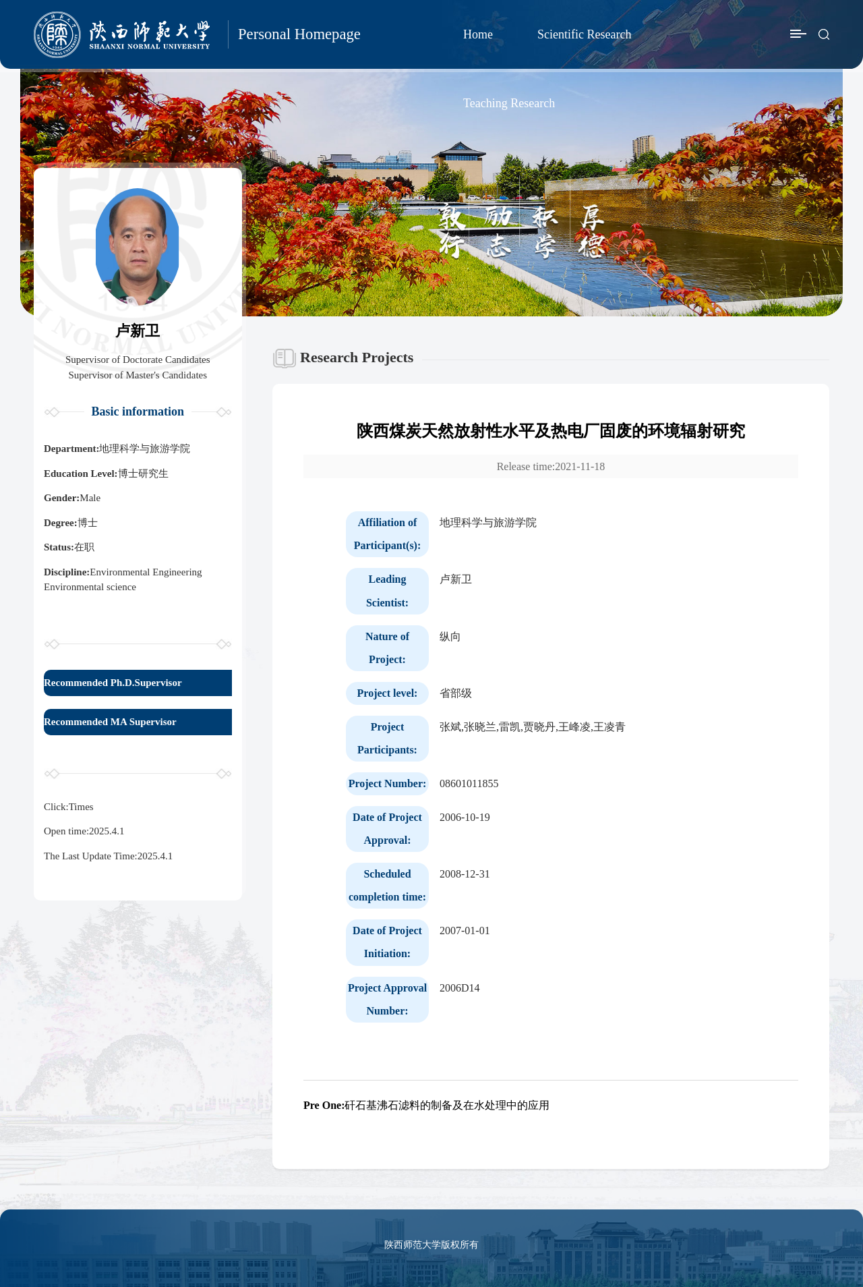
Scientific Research (584, 34)
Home (478, 34)
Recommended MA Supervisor (110, 721)
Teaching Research (509, 103)
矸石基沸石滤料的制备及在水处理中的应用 (426, 1105)
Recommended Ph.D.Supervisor (113, 682)
